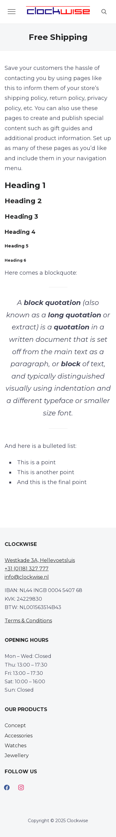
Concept (15, 725)
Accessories (18, 736)
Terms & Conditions (28, 621)
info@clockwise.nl (27, 577)
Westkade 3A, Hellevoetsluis (40, 560)
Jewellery (17, 755)
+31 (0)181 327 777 (27, 569)
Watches (15, 746)
